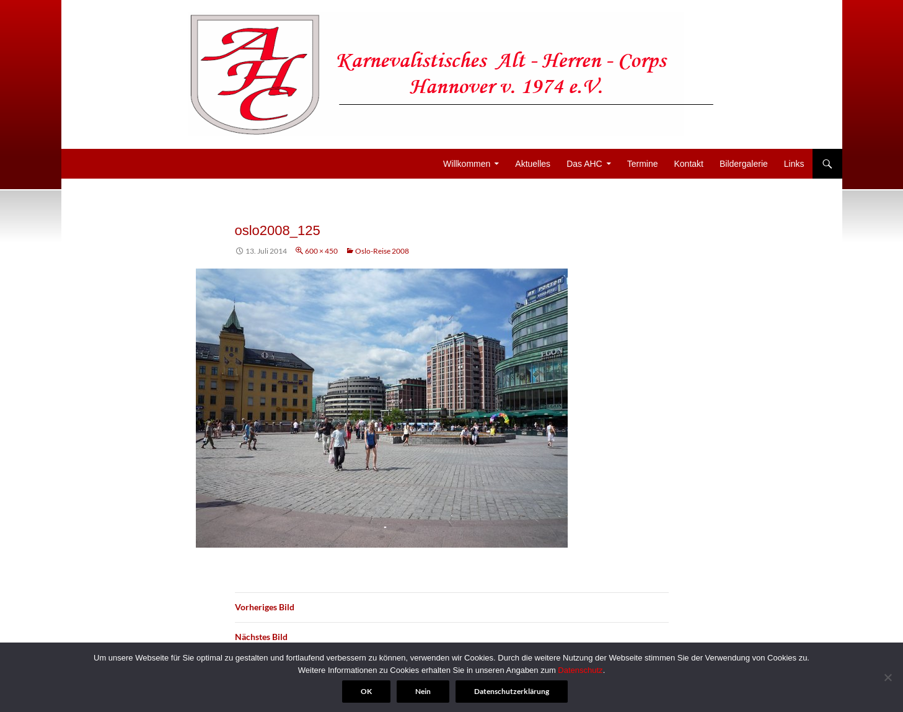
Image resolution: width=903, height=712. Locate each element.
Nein (423, 691)
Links (794, 164)
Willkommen (466, 164)
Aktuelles (532, 164)
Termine (642, 164)
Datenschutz (580, 670)
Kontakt (688, 164)
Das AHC (584, 164)
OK (366, 691)
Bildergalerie (744, 164)
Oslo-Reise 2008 (382, 251)
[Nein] (887, 677)
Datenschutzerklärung (511, 691)
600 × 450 (321, 251)
